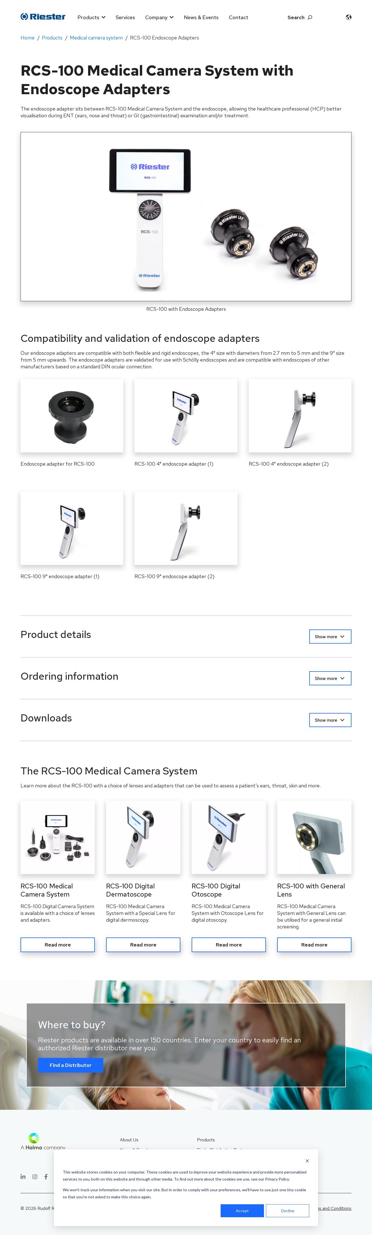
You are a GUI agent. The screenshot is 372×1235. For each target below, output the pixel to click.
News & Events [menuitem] (201, 17)
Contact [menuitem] (238, 17)
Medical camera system (96, 37)
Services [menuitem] (125, 17)
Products (52, 37)
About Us (129, 1140)
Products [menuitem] (88, 17)
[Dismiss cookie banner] (307, 1161)
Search (296, 17)
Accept (242, 1210)
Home (28, 37)
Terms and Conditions (330, 1208)
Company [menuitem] (156, 17)
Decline (287, 1210)
